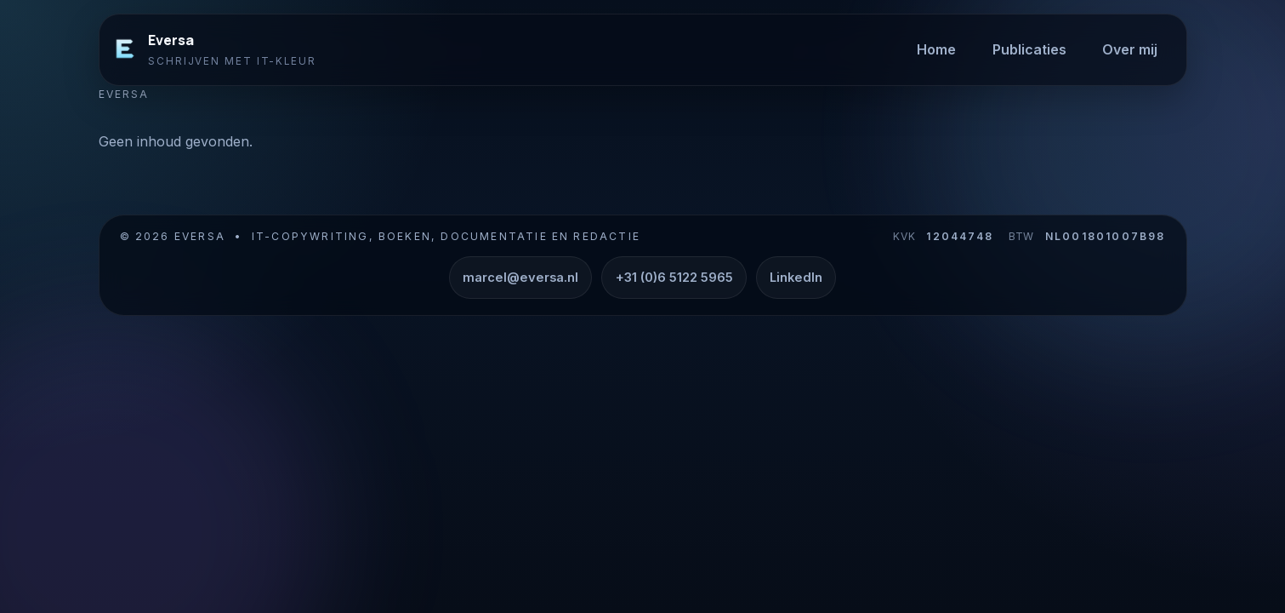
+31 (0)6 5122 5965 (674, 277)
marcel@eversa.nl (520, 277)
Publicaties (1029, 49)
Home (936, 49)
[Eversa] (125, 49)
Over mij (1129, 49)
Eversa (171, 40)
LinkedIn (796, 277)
